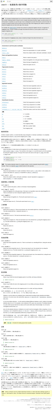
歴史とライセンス (38, 402)
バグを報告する (48, 407)
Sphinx (36, 408)
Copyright (33, 398)
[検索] (28, 1)
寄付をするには (48, 404)
